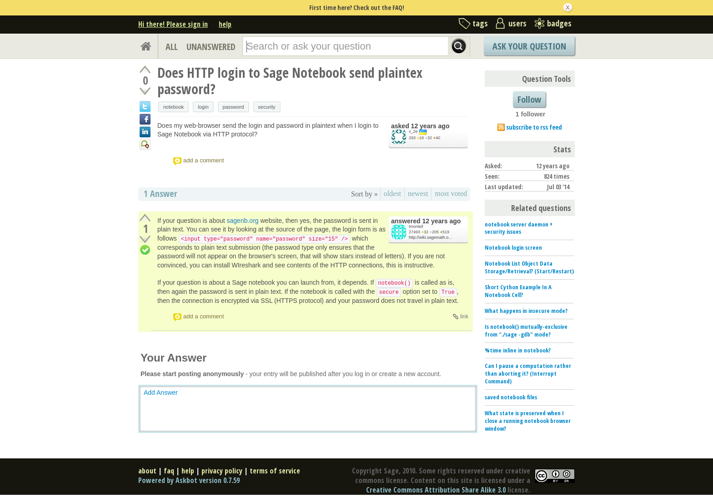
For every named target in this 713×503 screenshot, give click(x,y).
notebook (173, 107)
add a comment (203, 160)
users (517, 23)
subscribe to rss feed (534, 127)
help (225, 24)
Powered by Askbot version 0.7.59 (189, 480)
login (203, 107)
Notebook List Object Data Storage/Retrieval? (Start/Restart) (529, 267)
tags (480, 23)
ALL (172, 46)
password (233, 107)
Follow (529, 99)
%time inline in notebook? (518, 350)
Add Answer (161, 392)
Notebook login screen (513, 247)
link (464, 316)
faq (169, 471)
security (267, 107)
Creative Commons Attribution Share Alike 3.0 (436, 490)
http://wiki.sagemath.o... (430, 237)
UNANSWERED (211, 46)
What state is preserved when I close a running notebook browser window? (528, 421)
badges (559, 23)
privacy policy (221, 471)
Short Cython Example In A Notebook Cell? (518, 291)
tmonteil (416, 226)
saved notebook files (511, 397)
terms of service (275, 471)
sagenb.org (243, 220)
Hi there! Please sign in (173, 24)
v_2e (413, 131)
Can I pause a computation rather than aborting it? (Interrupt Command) (528, 373)
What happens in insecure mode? (526, 311)
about (147, 471)
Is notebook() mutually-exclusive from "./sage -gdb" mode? (526, 330)
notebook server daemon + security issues (518, 228)
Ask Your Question (529, 46)
